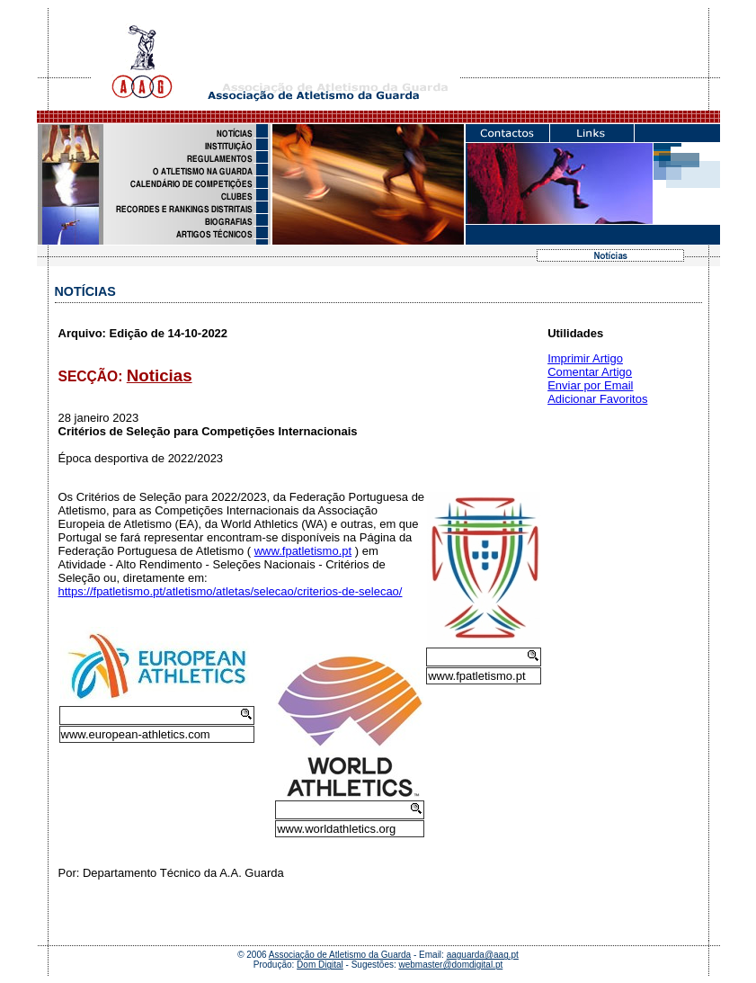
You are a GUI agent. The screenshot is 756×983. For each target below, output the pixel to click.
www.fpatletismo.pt (302, 551)
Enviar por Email (590, 385)
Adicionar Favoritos (597, 399)
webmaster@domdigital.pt (451, 965)
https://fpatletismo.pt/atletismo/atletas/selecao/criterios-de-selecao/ (230, 591)
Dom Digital (320, 965)
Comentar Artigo (589, 372)
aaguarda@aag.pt (483, 955)
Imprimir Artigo (585, 358)
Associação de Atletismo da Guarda (340, 955)
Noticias (159, 375)
